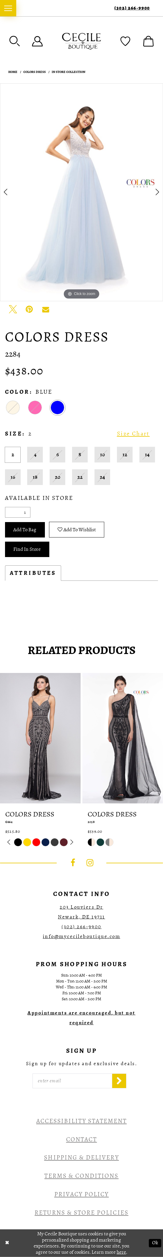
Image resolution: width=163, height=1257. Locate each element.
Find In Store (27, 549)
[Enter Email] (72, 1080)
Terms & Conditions (81, 1176)
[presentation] (40, 738)
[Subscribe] (119, 1080)
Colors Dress (34, 72)
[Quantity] (17, 512)
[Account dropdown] (37, 41)
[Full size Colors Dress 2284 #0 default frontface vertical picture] (81, 192)
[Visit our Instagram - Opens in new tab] (90, 863)
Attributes (33, 573)
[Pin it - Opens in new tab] (29, 309)
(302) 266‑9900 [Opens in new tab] (81, 926)
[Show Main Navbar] (8, 8)
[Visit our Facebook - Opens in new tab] (73, 863)
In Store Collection (68, 72)
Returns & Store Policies (81, 1212)
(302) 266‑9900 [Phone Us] (132, 8)
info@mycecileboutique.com (81, 936)
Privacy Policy (81, 1194)
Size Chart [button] (133, 434)
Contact (81, 1139)
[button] (14, 41)
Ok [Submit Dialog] (155, 1243)
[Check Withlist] (125, 41)
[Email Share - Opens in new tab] (46, 309)
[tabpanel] (81, 192)
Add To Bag (24, 529)
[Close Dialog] (7, 1243)
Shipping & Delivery (81, 1157)
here (121, 1252)
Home (12, 72)
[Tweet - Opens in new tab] (13, 309)
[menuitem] (8, 8)
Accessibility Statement (81, 1121)
